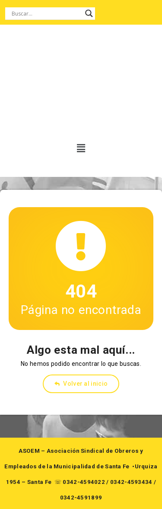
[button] (78, 148)
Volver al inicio (81, 383)
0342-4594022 (84, 482)
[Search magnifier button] (89, 13)
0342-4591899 (81, 497)
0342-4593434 (131, 482)
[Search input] (46, 13)
